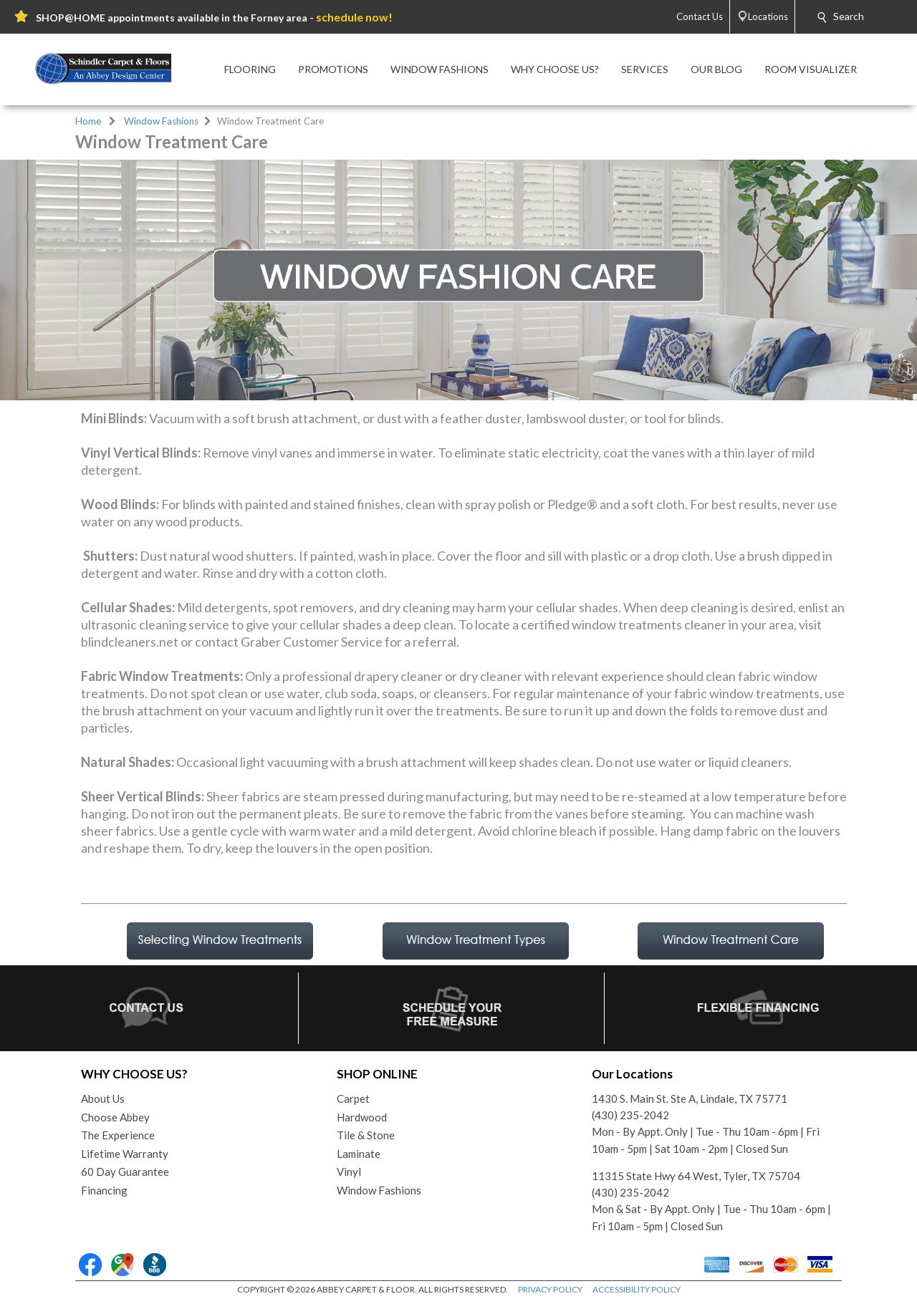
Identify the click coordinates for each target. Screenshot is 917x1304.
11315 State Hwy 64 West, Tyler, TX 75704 (696, 1175)
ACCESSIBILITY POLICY (636, 1289)
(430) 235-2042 (630, 1115)
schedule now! (354, 17)
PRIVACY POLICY (550, 1289)
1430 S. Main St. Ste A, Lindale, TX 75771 (689, 1098)
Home (88, 121)
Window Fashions (161, 121)
